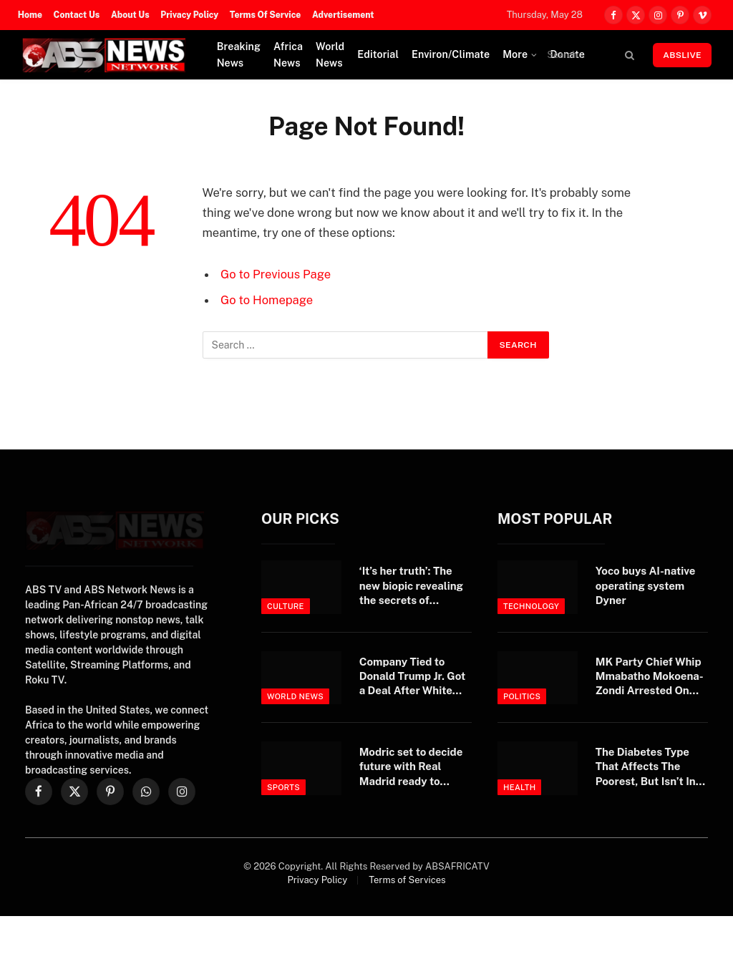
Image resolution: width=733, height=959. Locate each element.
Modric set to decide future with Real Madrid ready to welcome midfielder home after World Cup (414, 767)
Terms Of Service (265, 15)
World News (330, 55)
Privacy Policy (189, 15)
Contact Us (77, 15)
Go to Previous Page (275, 274)
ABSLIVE (682, 55)
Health (519, 787)
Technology (531, 606)
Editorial (378, 54)
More (515, 54)
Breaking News (239, 55)
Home (30, 15)
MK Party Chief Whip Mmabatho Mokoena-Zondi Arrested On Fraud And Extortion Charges (650, 677)
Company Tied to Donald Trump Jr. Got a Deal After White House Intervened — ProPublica (412, 677)
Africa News (288, 55)
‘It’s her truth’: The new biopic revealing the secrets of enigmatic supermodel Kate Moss (411, 586)
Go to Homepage (266, 300)
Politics (521, 696)
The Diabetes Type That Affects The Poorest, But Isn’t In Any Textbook (646, 767)
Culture (285, 606)
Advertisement (343, 15)
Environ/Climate (451, 54)
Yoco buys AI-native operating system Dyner (646, 585)
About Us (130, 15)
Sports (283, 787)
